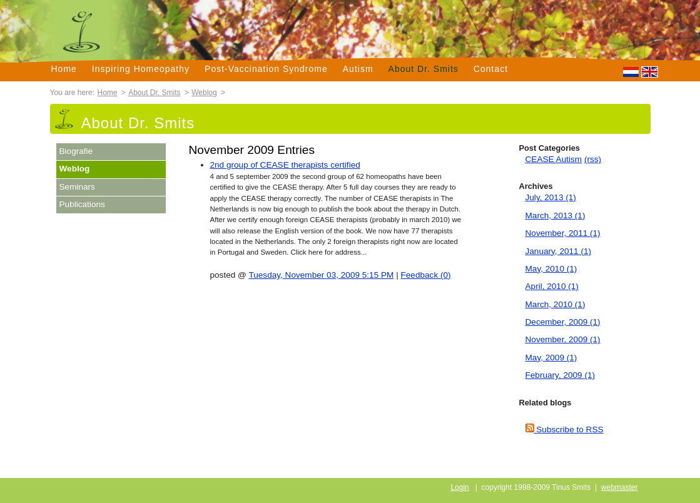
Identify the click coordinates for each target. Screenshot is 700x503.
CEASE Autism (553, 159)
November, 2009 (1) (563, 339)
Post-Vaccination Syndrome (266, 69)
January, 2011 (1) (558, 251)
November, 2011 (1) (563, 233)
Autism (358, 69)
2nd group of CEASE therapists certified (285, 165)
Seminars (77, 186)
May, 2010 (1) (551, 268)
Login (459, 487)
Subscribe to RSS (564, 429)
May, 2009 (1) (551, 357)
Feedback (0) (426, 275)
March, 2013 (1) (555, 215)
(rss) (592, 159)
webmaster (619, 487)
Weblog (203, 92)
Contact (491, 69)
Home (64, 69)
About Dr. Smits (423, 69)
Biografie (76, 151)
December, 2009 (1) (563, 322)
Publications (82, 204)
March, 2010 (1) (555, 304)
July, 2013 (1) (550, 197)
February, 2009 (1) (560, 375)
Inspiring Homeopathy (141, 69)
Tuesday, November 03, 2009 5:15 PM (320, 275)
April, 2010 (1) (552, 286)
